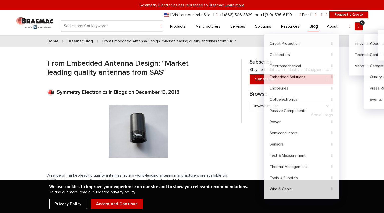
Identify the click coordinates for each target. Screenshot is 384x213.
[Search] (112, 26)
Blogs (120, 92)
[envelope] (305, 15)
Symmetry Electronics (83, 92)
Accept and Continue (117, 204)
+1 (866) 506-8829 (236, 14)
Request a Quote (349, 14)
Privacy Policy (68, 204)
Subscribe (291, 79)
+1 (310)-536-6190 (276, 14)
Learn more (234, 5)
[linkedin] (316, 15)
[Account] (350, 26)
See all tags (322, 115)
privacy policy (122, 192)
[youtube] (326, 15)
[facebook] (321, 15)
